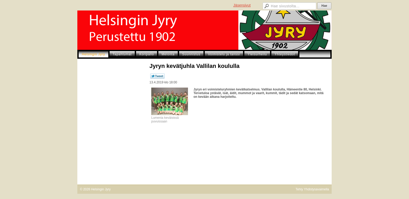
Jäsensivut (242, 5)
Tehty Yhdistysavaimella (312, 189)
